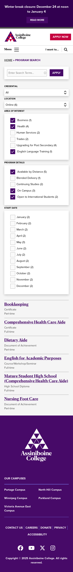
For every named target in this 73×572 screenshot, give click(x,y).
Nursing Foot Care (21, 398)
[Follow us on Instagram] (52, 549)
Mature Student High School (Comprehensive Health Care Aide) (36, 378)
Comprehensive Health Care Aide (34, 322)
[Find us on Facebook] (20, 549)
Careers (32, 528)
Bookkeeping (16, 304)
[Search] (65, 49)
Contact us (14, 528)
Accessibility (37, 534)
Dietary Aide (15, 339)
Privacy (60, 528)
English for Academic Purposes (32, 358)
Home (8, 60)
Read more (37, 20)
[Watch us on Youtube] (31, 549)
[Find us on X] (42, 549)
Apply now (60, 37)
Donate (45, 528)
